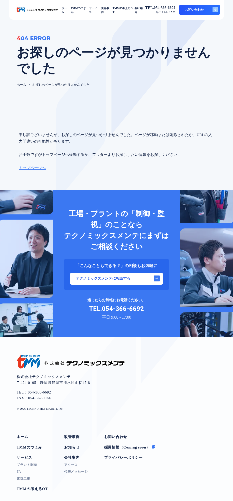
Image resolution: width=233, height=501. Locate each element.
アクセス (71, 465)
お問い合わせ (201, 9)
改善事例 (72, 437)
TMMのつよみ (29, 447)
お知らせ (72, 447)
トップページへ (32, 168)
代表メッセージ (76, 471)
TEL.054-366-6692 (116, 308)
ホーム (22, 437)
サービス (24, 457)
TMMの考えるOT (32, 489)
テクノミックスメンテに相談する (118, 278)
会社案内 (72, 457)
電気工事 (23, 478)
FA (19, 471)
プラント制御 (27, 465)
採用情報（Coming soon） (129, 447)
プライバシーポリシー (123, 457)
